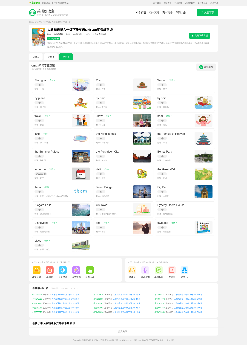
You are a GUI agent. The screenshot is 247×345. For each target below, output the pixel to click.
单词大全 (181, 12)
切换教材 (53, 39)
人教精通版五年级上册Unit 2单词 (127, 294)
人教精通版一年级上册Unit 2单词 (188, 299)
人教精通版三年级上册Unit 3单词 (188, 308)
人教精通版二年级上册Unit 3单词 (188, 303)
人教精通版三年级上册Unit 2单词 (65, 312)
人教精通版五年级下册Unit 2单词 (188, 294)
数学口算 (178, 3)
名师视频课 (190, 3)
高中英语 (167, 12)
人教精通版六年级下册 (61, 22)
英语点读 (167, 3)
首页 (31, 22)
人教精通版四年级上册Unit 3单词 (65, 308)
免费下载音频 (199, 35)
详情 (52, 80)
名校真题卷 (202, 3)
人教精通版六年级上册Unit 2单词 (65, 299)
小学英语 (141, 12)
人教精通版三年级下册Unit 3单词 (65, 303)
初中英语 (154, 12)
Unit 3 (66, 56)
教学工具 (214, 3)
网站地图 (170, 340)
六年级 (47, 22)
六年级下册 (77, 34)
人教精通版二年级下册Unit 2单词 (127, 303)
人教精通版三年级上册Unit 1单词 (65, 294)
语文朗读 (157, 3)
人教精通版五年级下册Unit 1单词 (127, 312)
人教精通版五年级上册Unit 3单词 (127, 308)
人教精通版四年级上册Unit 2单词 (188, 312)
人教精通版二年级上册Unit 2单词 (127, 299)
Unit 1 (36, 56)
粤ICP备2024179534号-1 (152, 340)
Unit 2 (51, 56)
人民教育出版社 (99, 34)
